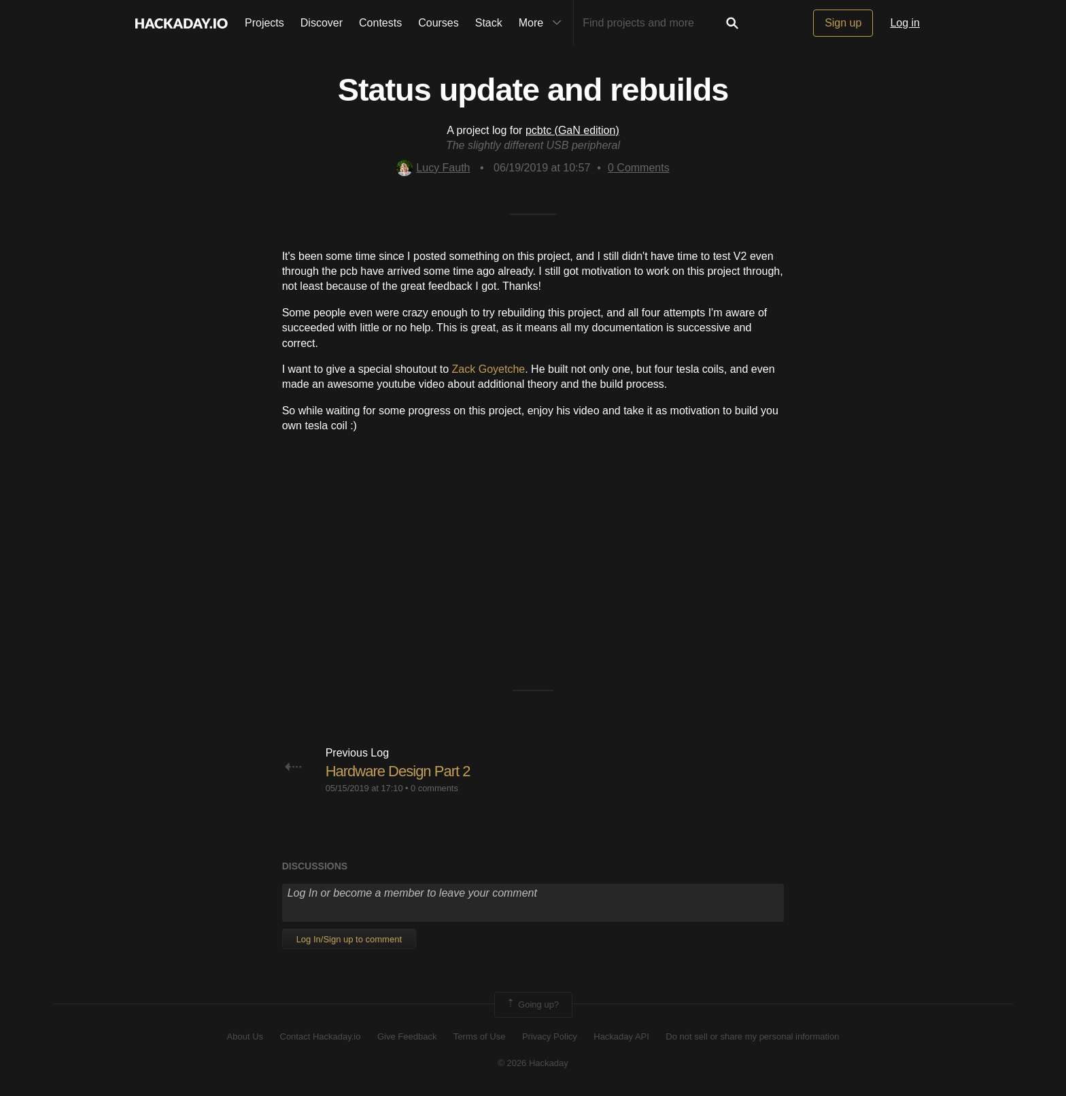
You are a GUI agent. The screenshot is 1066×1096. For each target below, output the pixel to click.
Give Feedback (406, 1036)
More (543, 23)
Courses (438, 23)
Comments (639, 167)
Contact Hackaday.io (320, 1036)
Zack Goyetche (489, 369)
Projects (264, 23)
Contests (380, 23)
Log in (905, 23)
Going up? (532, 1004)
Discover (321, 23)
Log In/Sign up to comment (349, 939)
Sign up (843, 23)
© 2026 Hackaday (533, 1063)
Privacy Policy (549, 1036)
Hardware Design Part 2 (398, 771)
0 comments (434, 788)
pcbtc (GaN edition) (572, 130)
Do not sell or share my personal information (752, 1036)
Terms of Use (479, 1036)
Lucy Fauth (433, 167)
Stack (488, 23)
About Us (245, 1036)
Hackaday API (621, 1036)
